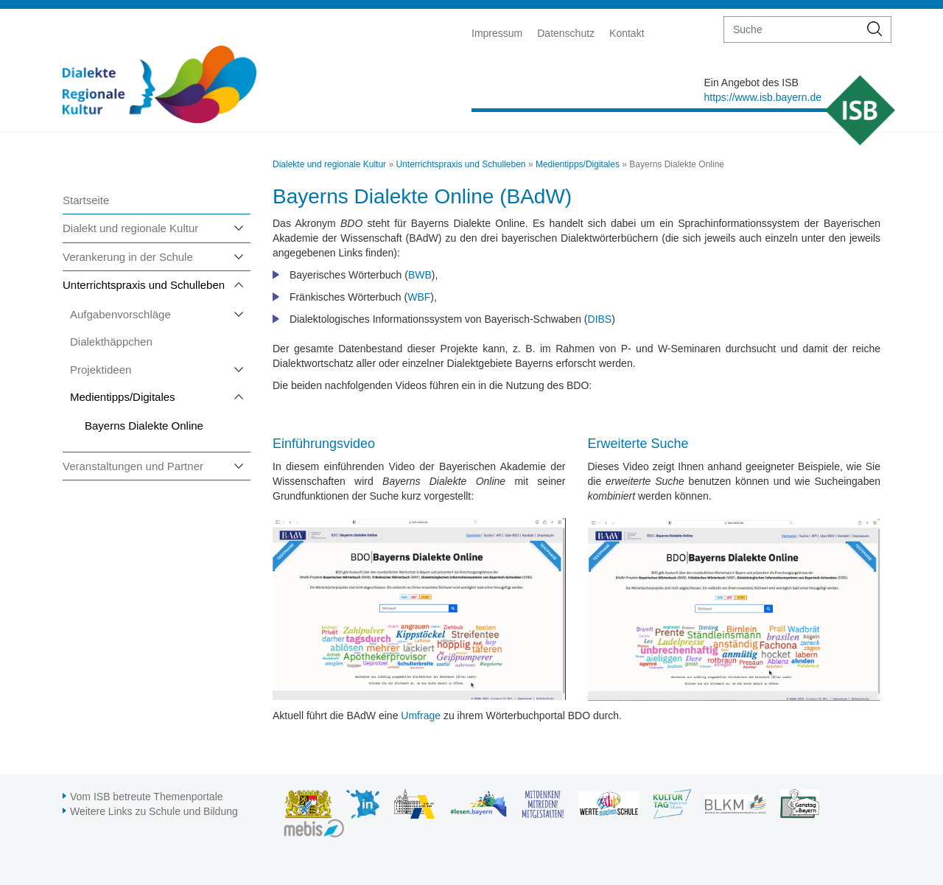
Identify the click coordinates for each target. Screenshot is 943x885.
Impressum (497, 33)
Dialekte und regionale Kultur (329, 164)
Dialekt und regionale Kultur (130, 228)
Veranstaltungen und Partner (133, 466)
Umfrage (421, 715)
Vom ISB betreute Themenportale (146, 796)
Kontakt (626, 33)
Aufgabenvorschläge (120, 314)
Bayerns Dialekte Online (144, 425)
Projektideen (100, 369)
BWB (420, 275)
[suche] (791, 29)
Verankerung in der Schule (128, 257)
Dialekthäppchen (111, 341)
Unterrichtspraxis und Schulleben (144, 285)
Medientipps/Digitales (122, 397)
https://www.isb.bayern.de (762, 97)
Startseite (86, 200)
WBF (418, 297)
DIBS (600, 319)
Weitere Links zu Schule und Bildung (154, 811)
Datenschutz (566, 33)
